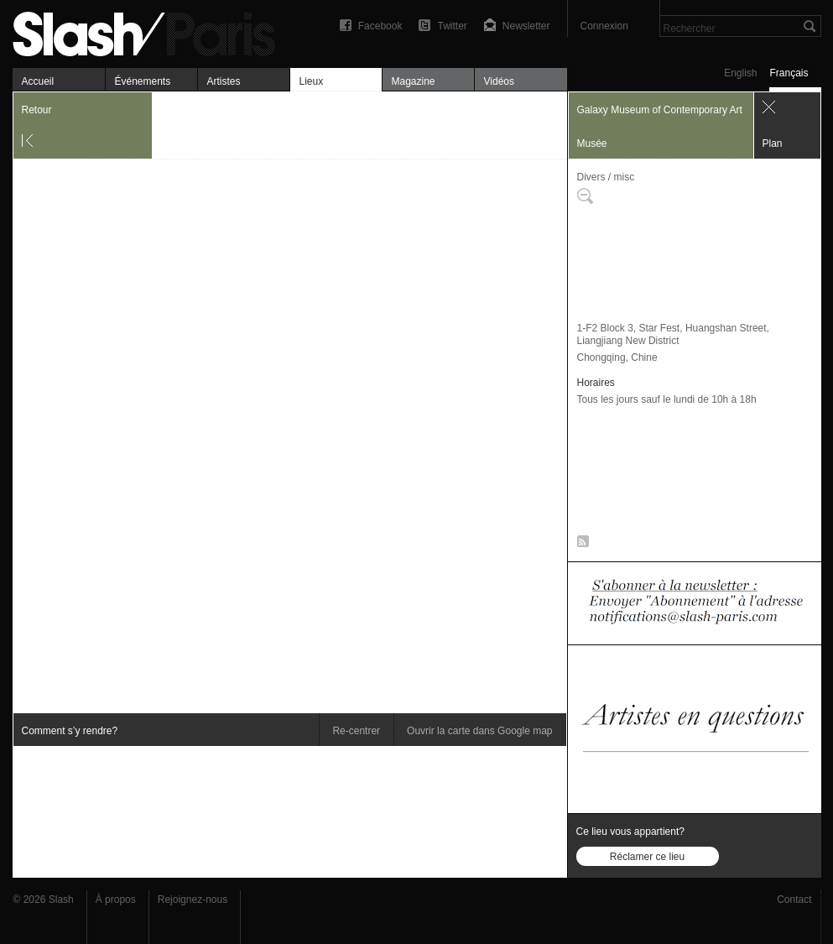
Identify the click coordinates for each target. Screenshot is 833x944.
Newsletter (526, 26)
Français (788, 73)
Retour (37, 110)
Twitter (451, 26)
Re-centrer (356, 731)
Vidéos (499, 81)
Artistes (224, 81)
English (740, 73)
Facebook (380, 26)
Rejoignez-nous (192, 899)
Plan (773, 143)
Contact (794, 899)
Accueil (38, 81)
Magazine (413, 81)
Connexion (604, 26)
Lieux (311, 81)
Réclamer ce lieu (647, 857)
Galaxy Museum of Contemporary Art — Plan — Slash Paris (151, 31)
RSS (580, 545)
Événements (143, 81)
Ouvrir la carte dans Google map (479, 731)
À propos (116, 899)
